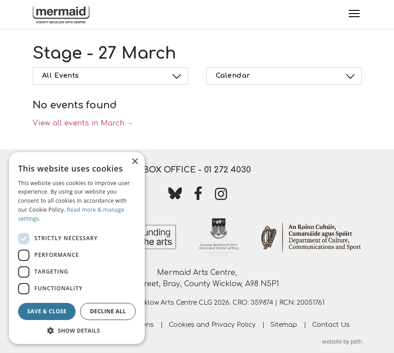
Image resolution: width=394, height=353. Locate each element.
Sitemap (284, 324)
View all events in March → (83, 123)
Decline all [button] (108, 311)
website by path (342, 341)
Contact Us (331, 324)
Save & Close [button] (46, 311)
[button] (77, 330)
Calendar (287, 76)
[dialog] (77, 248)
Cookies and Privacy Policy (212, 324)
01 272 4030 (227, 169)
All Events (113, 76)
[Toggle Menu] (354, 13)
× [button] (134, 161)
